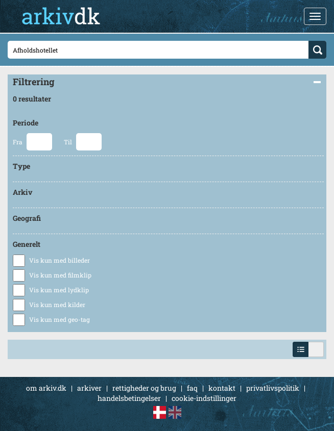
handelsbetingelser (129, 398)
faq (192, 388)
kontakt (221, 388)
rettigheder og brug (144, 388)
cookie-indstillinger (204, 398)
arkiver (89, 388)
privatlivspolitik (272, 388)
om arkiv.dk (46, 388)
